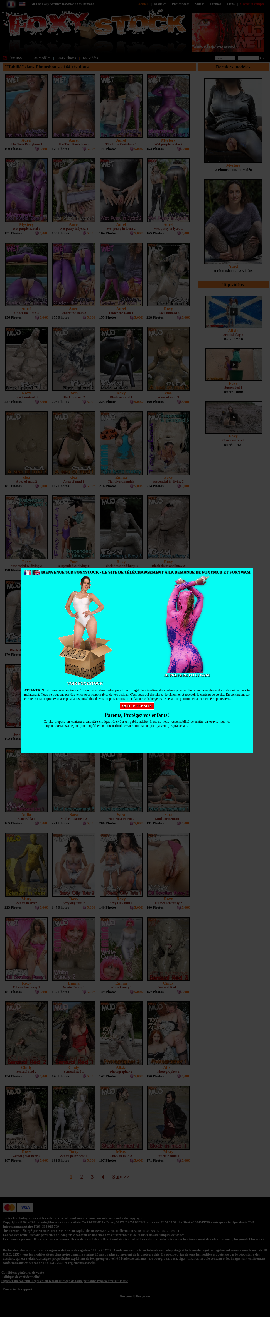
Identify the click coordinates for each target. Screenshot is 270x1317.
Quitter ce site (136, 706)
